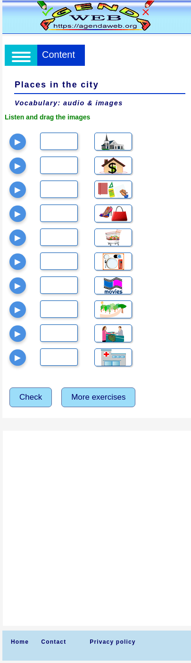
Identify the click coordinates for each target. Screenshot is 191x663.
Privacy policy (113, 642)
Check (30, 397)
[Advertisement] (95, 528)
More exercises (98, 397)
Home (20, 642)
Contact (53, 642)
